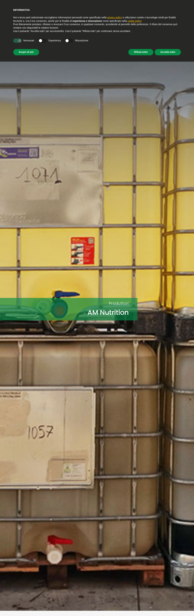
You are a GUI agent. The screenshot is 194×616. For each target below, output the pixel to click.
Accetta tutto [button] (167, 52)
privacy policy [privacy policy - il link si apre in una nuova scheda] (114, 17)
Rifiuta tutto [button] (141, 52)
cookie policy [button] (134, 21)
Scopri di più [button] (26, 52)
